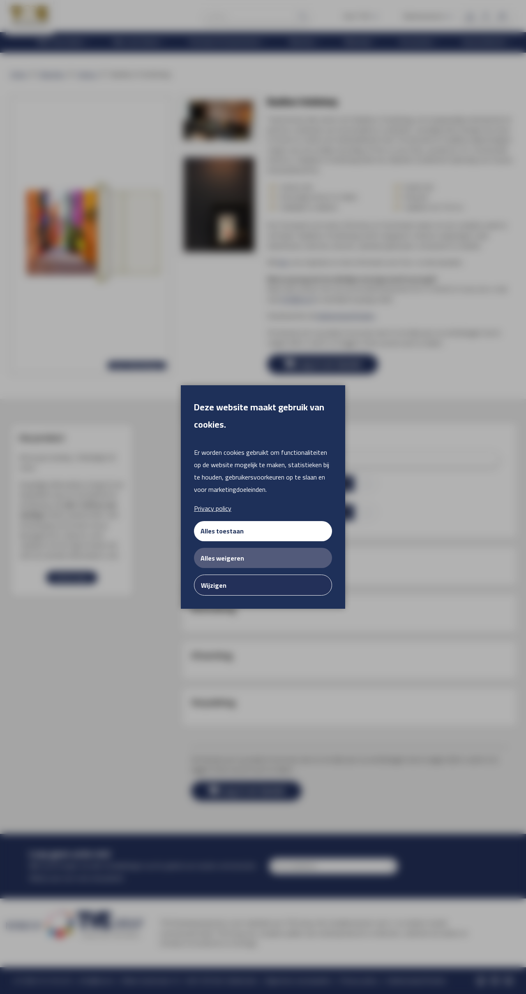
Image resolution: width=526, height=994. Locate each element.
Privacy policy (212, 508)
